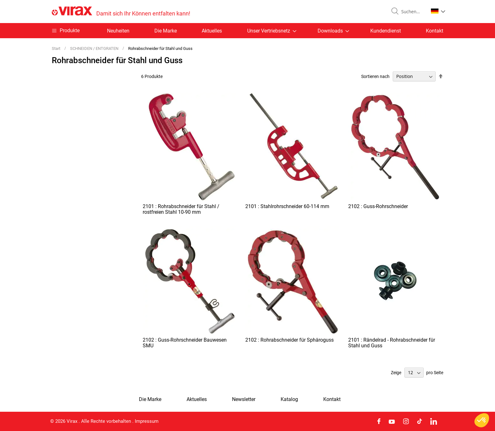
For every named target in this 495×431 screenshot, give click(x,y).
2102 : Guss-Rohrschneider (378, 206)
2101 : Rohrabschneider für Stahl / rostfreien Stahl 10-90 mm (181, 209)
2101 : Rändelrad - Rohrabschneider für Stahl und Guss (391, 343)
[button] (438, 11)
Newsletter (243, 399)
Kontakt (434, 31)
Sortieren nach (375, 76)
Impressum (146, 421)
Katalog (289, 399)
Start (56, 48)
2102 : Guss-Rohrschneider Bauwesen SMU (185, 343)
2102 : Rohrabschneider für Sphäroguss (289, 340)
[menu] (247, 30)
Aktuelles (212, 31)
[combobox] (412, 12)
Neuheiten (118, 31)
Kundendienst (385, 31)
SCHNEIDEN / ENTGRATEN (94, 48)
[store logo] (121, 11)
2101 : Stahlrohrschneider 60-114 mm (287, 206)
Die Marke (165, 31)
